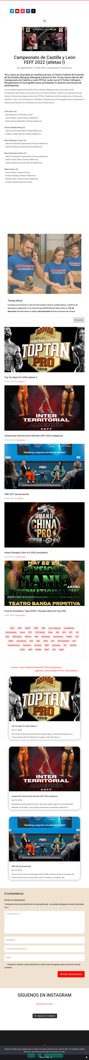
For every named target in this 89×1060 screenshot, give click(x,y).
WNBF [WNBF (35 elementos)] (61, 649)
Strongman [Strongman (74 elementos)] (56, 645)
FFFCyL (43, 80)
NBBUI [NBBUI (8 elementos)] (11, 641)
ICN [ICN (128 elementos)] (77, 632)
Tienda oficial (15, 301)
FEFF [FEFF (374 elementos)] (30, 632)
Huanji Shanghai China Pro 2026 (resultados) (26, 552)
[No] (85, 1053)
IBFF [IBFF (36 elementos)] (71, 632)
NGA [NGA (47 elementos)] (31, 641)
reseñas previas (42, 75)
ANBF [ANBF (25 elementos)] (36, 628)
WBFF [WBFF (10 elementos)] (47, 649)
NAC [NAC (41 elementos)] (77, 636)
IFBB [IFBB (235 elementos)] (7, 636)
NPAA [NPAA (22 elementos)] (45, 641)
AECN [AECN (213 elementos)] (12, 628)
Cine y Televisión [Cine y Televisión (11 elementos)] (55, 628)
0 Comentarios (66, 67)
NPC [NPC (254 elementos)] (52, 641)
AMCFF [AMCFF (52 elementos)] (28, 628)
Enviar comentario (71, 974)
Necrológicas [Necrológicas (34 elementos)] (21, 641)
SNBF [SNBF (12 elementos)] (47, 645)
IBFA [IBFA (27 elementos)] (64, 632)
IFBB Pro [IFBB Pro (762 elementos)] (28, 636)
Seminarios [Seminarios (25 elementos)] (27, 645)
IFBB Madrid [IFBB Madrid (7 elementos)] (17, 636)
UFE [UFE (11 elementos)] (65, 645)
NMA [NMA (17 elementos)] (38, 641)
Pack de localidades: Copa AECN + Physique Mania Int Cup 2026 (35, 611)
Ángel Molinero (26, 67)
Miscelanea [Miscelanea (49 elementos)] (46, 636)
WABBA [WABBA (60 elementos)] (38, 649)
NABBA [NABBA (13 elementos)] (69, 636)
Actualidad (19, 498)
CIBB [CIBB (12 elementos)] (43, 628)
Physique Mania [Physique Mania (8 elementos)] (14, 645)
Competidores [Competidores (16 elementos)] (69, 628)
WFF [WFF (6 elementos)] (54, 649)
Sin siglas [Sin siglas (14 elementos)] (37, 645)
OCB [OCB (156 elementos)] (74, 641)
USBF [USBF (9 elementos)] (30, 649)
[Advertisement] (40, 212)
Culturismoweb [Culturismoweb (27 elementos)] (11, 632)
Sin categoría (20, 381)
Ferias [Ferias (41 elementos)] (50, 632)
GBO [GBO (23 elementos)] (57, 632)
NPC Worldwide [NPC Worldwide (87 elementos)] (63, 641)
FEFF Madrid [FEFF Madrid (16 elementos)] (40, 632)
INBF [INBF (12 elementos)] (36, 636)
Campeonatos (52, 67)
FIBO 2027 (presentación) (16, 494)
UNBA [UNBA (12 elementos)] (22, 649)
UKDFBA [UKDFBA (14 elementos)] (73, 645)
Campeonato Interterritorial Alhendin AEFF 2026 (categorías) (33, 435)
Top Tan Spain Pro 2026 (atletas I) (20, 377)
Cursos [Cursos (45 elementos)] (22, 632)
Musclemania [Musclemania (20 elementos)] (58, 636)
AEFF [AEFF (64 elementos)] (20, 628)
